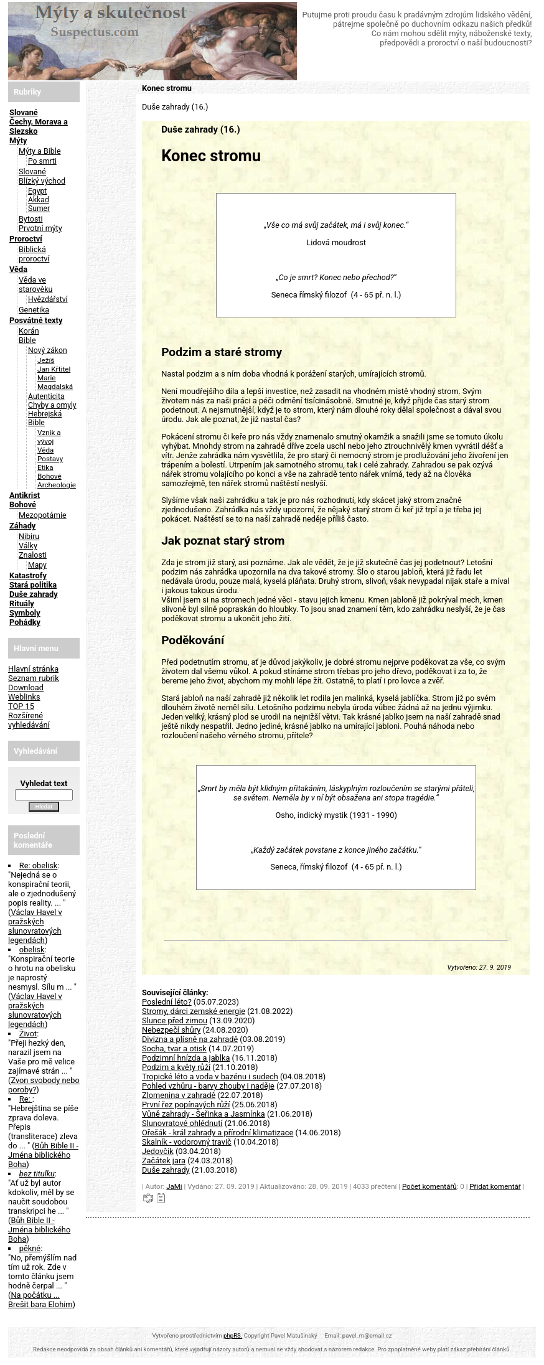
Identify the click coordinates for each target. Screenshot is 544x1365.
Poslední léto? (167, 1001)
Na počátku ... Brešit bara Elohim (40, 1299)
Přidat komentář (494, 1186)
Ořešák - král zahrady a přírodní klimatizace (217, 1132)
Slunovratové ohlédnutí (182, 1123)
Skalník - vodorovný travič (187, 1142)
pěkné (29, 1248)
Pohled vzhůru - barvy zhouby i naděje (208, 1086)
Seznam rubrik (33, 678)
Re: (25, 1099)
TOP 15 (21, 706)
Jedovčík (158, 1151)
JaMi (174, 1186)
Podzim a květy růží (176, 1067)
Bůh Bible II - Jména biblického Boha (43, 1155)
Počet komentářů (429, 1186)
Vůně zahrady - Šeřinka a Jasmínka (203, 1114)
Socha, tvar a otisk (174, 1048)
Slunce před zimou (174, 1020)
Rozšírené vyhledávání (29, 720)
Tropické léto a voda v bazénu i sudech (210, 1076)
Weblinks (24, 696)
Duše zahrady (166, 1170)
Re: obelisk (38, 865)
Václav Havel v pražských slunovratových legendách (35, 926)
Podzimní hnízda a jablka (186, 1057)
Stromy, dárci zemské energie (193, 1011)
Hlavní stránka (33, 668)
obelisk (32, 949)
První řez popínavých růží (186, 1104)
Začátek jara (163, 1160)
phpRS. (232, 1335)
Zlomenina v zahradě (178, 1095)
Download (26, 687)
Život (28, 1033)
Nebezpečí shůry (171, 1029)
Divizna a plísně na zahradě (190, 1039)
